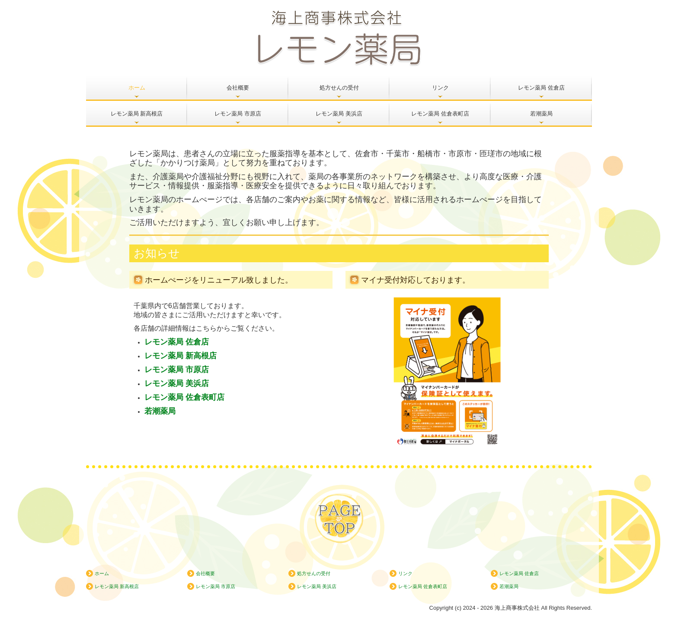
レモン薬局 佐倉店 (541, 87)
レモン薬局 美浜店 (339, 113)
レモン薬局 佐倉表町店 (440, 113)
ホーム (136, 87)
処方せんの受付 (339, 87)
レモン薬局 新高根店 (137, 113)
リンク (440, 87)
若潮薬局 (541, 113)
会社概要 (238, 87)
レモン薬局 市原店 (237, 113)
